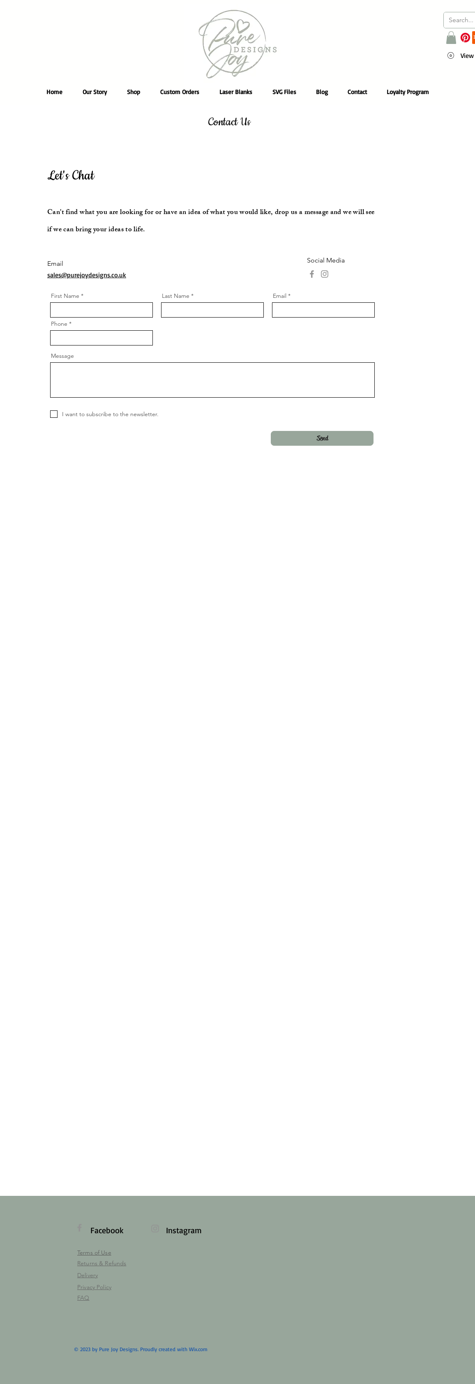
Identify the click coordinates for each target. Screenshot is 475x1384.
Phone (59, 324)
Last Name (175, 296)
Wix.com (198, 1349)
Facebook (107, 1230)
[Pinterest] (465, 37)
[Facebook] (312, 274)
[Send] (322, 438)
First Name (65, 296)
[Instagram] (325, 274)
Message (62, 356)
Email (279, 296)
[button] (451, 37)
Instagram (184, 1230)
